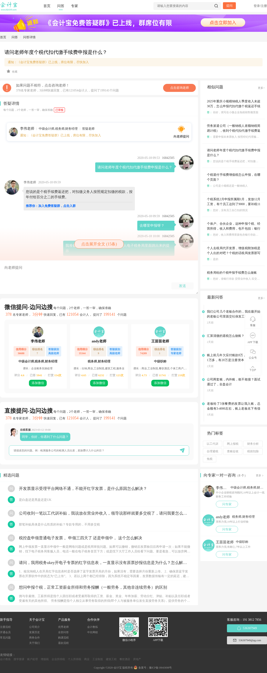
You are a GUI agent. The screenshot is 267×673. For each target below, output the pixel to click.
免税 (209, 459)
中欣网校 (92, 632)
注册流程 (5, 627)
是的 (212, 259)
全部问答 (63, 632)
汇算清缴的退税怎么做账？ (225, 336)
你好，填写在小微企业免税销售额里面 (232, 112)
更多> (261, 87)
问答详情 (29, 37)
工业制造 (97, 659)
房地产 (137, 659)
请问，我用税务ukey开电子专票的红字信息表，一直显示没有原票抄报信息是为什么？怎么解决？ (104, 562)
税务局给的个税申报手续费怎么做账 (232, 272)
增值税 (45, 659)
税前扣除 (253, 451)
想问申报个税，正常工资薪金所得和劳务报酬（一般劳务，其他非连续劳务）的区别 (93, 587)
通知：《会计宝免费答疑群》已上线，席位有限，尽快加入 (48, 62)
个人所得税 (74, 659)
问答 (60, 6)
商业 (86, 659)
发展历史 (34, 632)
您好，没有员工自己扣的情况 (227, 210)
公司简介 (34, 627)
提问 (229, 5)
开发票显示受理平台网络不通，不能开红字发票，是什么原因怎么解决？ (83, 488)
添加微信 (38, 383)
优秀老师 (63, 627)
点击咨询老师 (179, 87)
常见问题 (5, 637)
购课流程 (63, 637)
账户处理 (32, 659)
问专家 (227, 504)
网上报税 (233, 443)
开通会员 (5, 632)
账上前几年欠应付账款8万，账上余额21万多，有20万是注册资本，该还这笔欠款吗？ (233, 360)
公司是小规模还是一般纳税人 (227, 185)
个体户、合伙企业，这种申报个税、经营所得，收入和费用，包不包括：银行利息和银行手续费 (233, 228)
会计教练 (92, 627)
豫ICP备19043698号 (160, 667)
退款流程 (63, 643)
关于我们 (34, 643)
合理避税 (212, 451)
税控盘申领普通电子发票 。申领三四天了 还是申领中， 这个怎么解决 (80, 538)
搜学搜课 (19, 659)
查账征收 (233, 451)
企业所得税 (58, 659)
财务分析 (253, 443)
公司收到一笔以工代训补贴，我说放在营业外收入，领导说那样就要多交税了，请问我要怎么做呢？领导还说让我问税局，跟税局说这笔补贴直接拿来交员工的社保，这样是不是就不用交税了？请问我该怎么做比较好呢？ (104, 513)
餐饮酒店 (124, 659)
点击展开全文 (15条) (99, 244)
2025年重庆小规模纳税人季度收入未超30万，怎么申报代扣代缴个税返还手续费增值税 (233, 106)
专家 (74, 6)
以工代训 (212, 443)
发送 (182, 286)
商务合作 (34, 637)
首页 (47, 6)
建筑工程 (111, 659)
